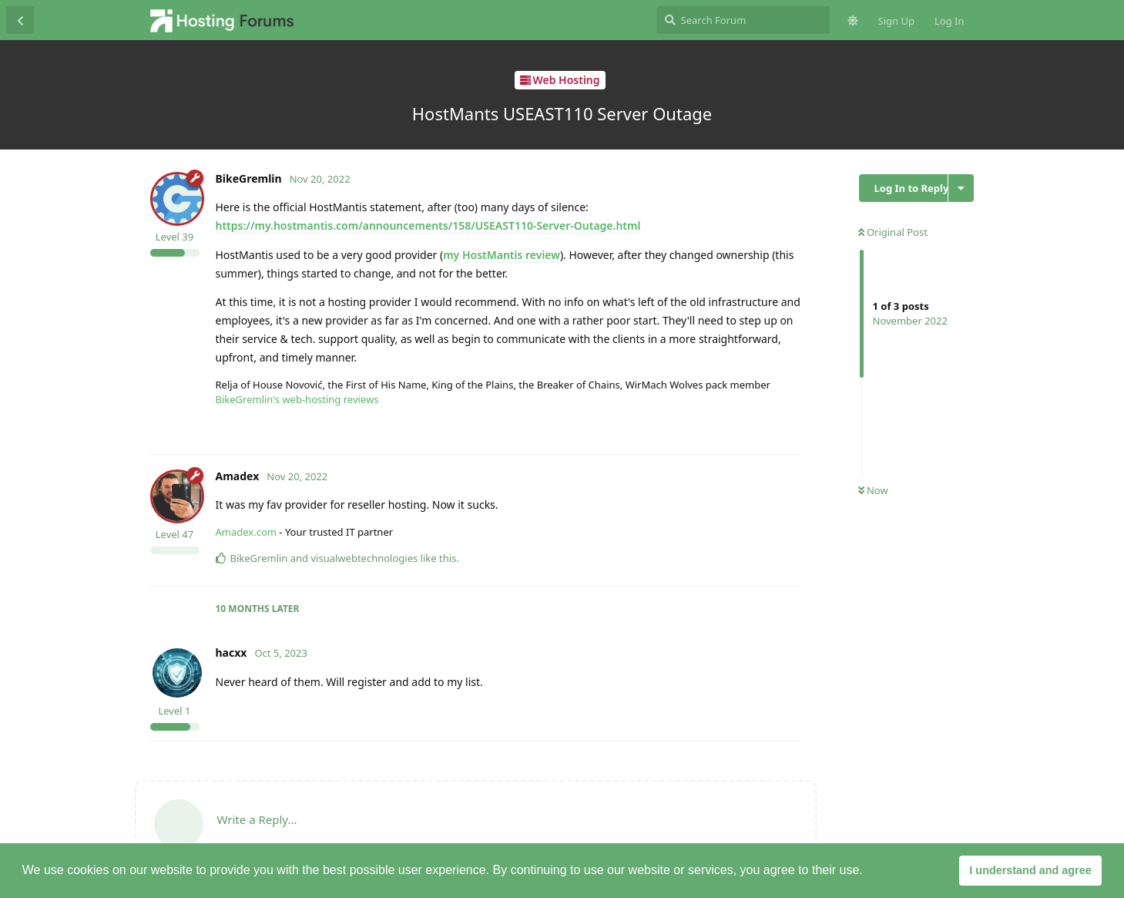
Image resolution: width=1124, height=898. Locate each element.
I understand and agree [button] (1030, 870)
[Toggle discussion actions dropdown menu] (961, 188)
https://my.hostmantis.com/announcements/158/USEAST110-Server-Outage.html (428, 225)
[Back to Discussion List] (20, 20)
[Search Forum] (743, 20)
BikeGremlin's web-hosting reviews (297, 399)
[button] (868, 871)
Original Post (893, 232)
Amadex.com (246, 532)
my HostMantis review (501, 254)
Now (873, 490)
